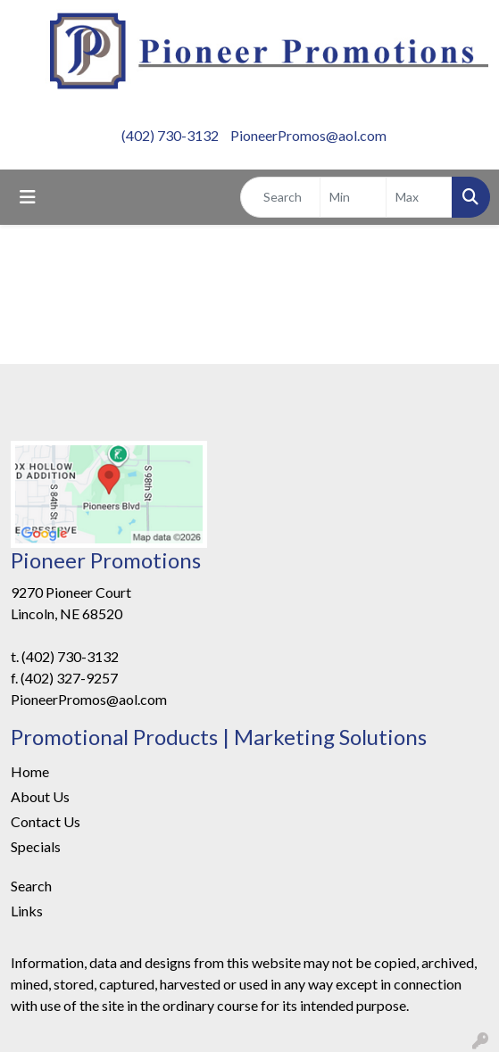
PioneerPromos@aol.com (308, 135)
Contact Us (45, 821)
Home (30, 771)
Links (27, 910)
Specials (36, 846)
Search (31, 885)
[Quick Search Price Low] (353, 197)
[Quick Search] (280, 197)
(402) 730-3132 (170, 135)
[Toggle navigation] (27, 197)
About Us (40, 796)
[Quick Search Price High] (419, 197)
